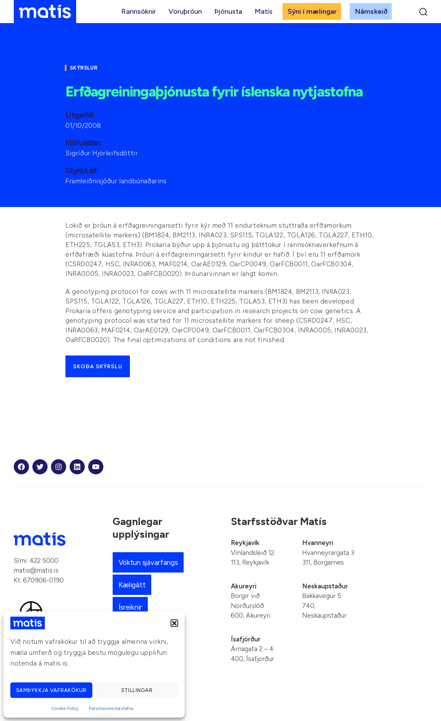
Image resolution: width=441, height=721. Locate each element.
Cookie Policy (65, 708)
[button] (174, 623)
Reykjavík (245, 543)
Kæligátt (132, 584)
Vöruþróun (185, 13)
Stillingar (137, 690)
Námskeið (371, 13)
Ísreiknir (131, 607)
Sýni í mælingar (312, 13)
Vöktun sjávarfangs (149, 562)
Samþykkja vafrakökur (51, 690)
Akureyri (243, 586)
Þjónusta (228, 13)
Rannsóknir (138, 13)
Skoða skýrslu (97, 366)
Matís (264, 13)
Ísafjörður (245, 639)
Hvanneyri (317, 543)
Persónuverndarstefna (111, 708)
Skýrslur (85, 68)
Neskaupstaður (325, 586)
